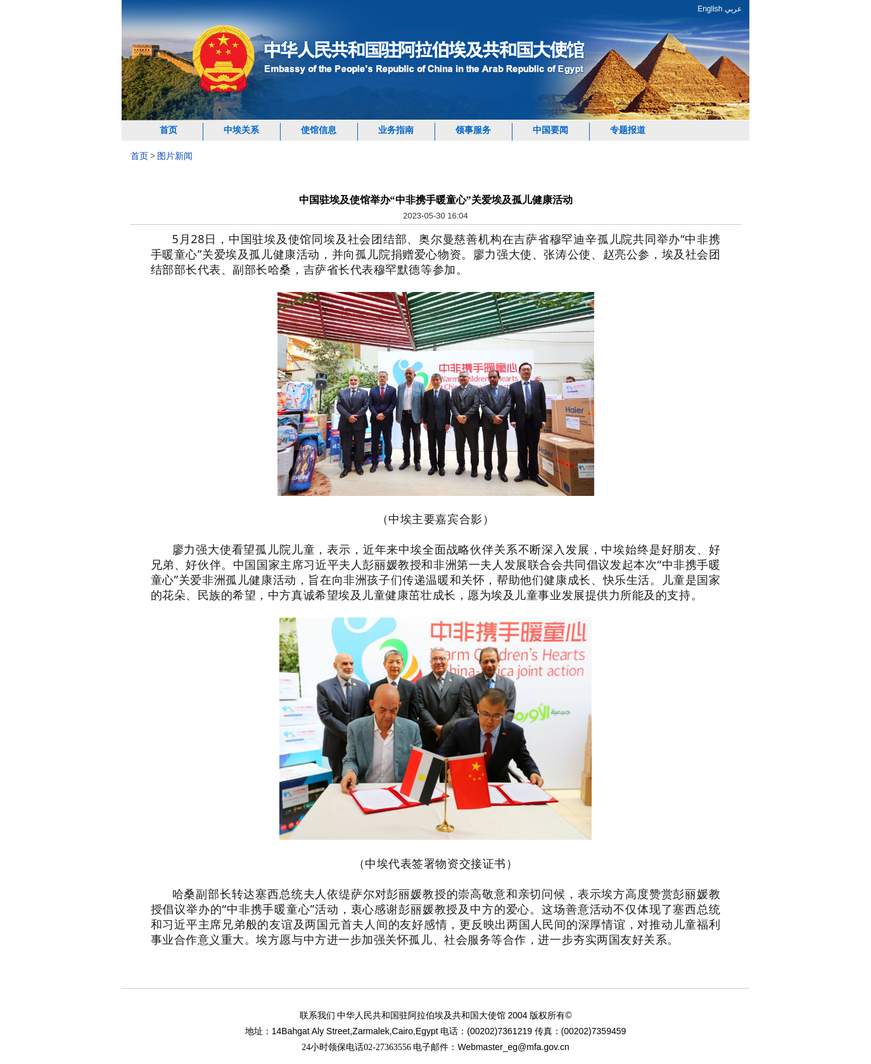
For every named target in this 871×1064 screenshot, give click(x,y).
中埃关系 (241, 130)
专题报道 (627, 130)
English (709, 8)
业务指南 (396, 130)
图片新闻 (175, 156)
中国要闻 (550, 130)
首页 (168, 130)
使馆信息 (318, 130)
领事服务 (473, 130)
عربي (733, 8)
